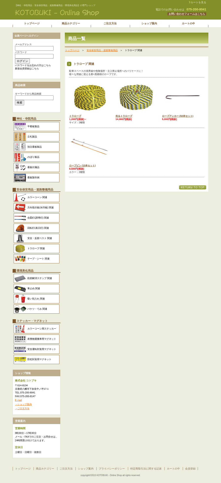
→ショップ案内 (23, 404)
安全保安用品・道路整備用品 (102, 50)
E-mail (18, 400)
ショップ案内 (86, 468)
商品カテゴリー (45, 468)
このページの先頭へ (192, 187)
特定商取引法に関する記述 (146, 468)
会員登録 (190, 468)
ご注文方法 (66, 468)
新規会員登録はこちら (27, 68)
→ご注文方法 (22, 408)
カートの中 (173, 468)
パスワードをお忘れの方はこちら (33, 65)
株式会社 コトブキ (67, 13)
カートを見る (198, 2)
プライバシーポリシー (112, 468)
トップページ (72, 50)
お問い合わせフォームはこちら (187, 13)
